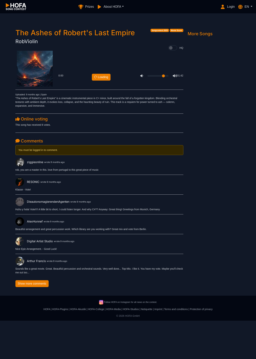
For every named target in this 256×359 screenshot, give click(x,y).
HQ (181, 86)
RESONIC (27, 220)
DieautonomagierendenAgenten (42, 240)
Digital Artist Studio (34, 279)
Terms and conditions (176, 347)
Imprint (158, 347)
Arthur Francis (31, 299)
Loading (101, 115)
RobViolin (26, 80)
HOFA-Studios (131, 347)
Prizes (86, 7)
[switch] (172, 86)
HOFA (46, 347)
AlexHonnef (29, 260)
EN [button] (244, 7)
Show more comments (32, 321)
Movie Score (176, 69)
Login (227, 7)
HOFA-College (96, 347)
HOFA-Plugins (60, 347)
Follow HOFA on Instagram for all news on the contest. (128, 340)
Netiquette (146, 347)
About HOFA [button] (109, 7)
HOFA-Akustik (78, 347)
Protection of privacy (201, 347)
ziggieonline (29, 200)
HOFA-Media (113, 347)
